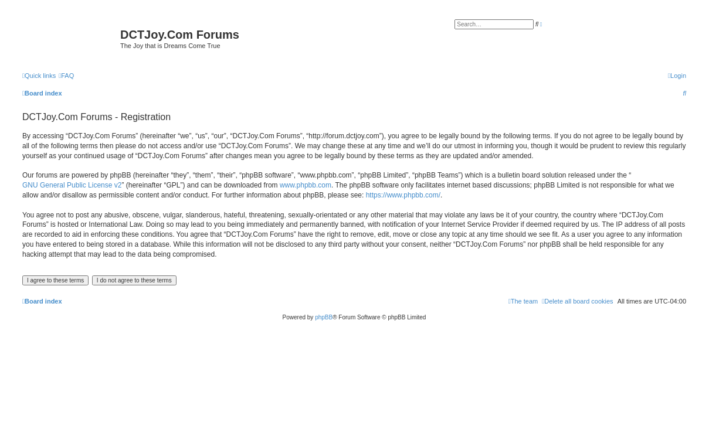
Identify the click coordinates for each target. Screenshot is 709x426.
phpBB (324, 317)
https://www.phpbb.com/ (403, 195)
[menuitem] (66, 76)
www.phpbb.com (305, 185)
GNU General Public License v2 (71, 185)
